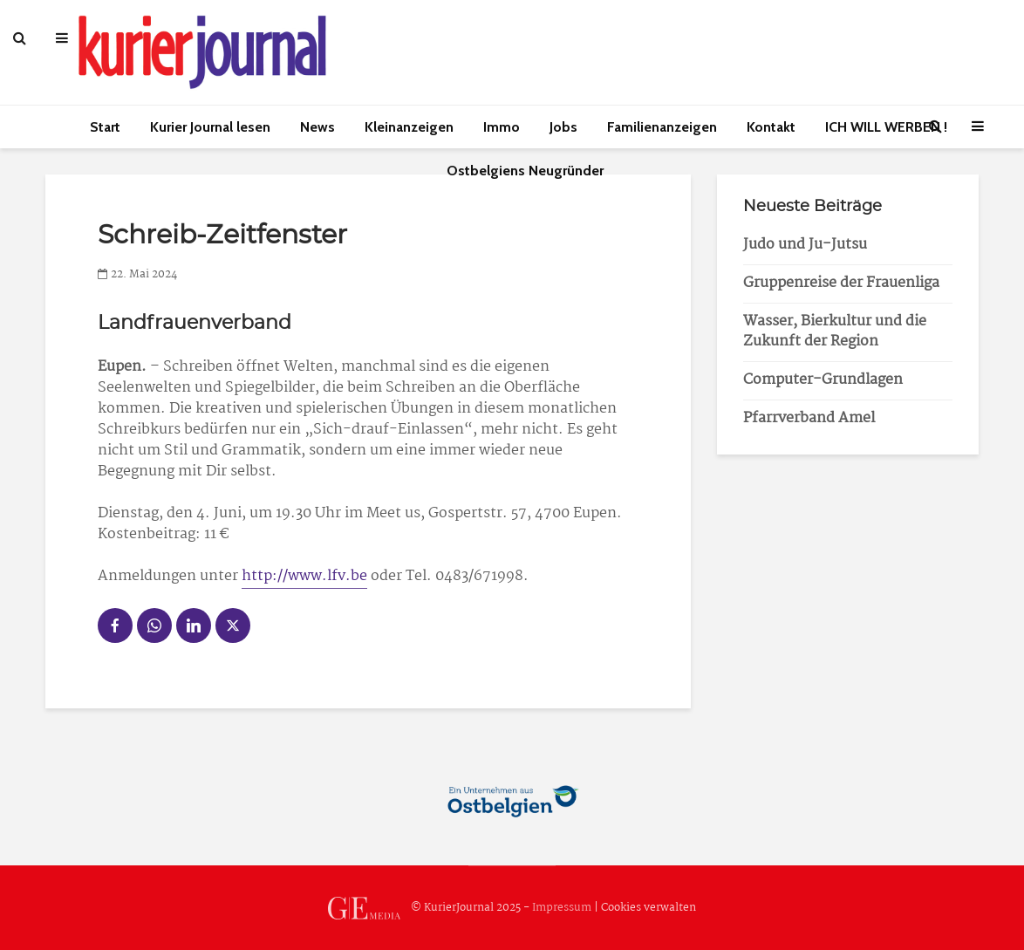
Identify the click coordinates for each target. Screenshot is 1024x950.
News (317, 127)
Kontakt (771, 127)
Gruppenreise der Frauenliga (841, 283)
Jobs (563, 127)
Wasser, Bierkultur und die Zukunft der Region (834, 331)
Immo (501, 127)
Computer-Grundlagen (823, 380)
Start (105, 127)
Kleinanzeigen (409, 127)
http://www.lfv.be (304, 576)
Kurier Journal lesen (210, 127)
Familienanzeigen (662, 127)
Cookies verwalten (648, 908)
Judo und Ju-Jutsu (805, 244)
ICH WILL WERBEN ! (886, 127)
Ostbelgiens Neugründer (525, 170)
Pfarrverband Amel (809, 418)
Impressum (561, 908)
